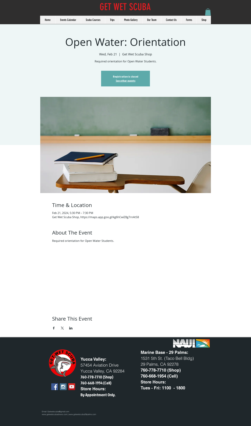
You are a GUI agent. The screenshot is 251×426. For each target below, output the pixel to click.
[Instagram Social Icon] (63, 386)
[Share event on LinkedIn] (71, 328)
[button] (208, 12)
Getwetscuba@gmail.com (58, 411)
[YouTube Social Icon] (71, 386)
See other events (125, 81)
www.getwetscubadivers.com (54, 414)
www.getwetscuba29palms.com (82, 414)
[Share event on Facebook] (53, 328)
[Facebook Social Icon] (54, 386)
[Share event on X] (62, 328)
